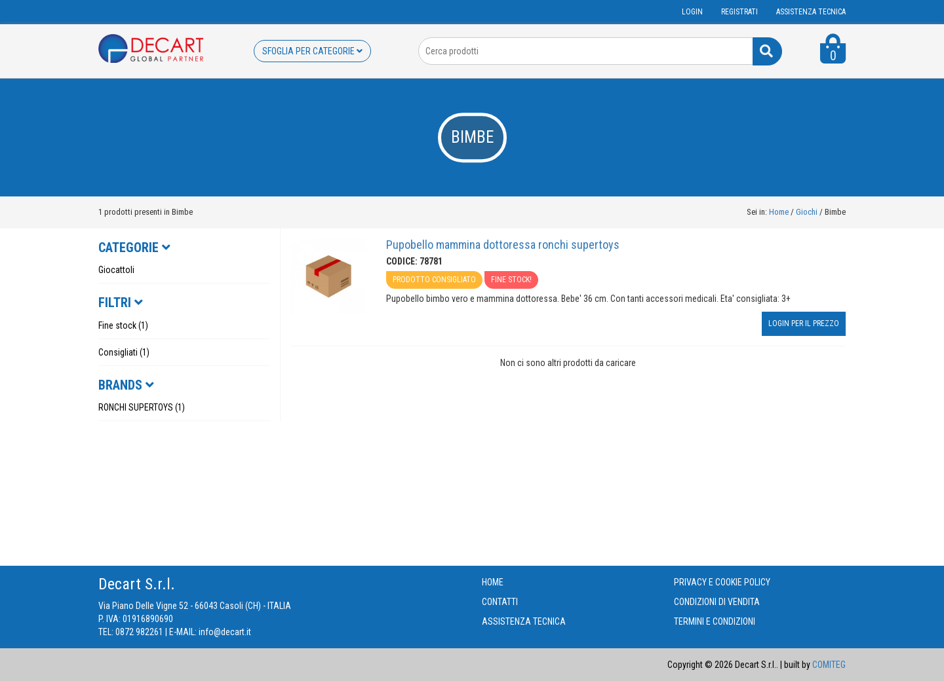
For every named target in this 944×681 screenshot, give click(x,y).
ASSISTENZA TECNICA (811, 11)
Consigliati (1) (123, 352)
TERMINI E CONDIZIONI (714, 621)
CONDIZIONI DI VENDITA (717, 602)
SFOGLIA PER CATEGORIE (312, 51)
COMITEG (829, 664)
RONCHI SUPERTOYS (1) (141, 407)
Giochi (807, 212)
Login (692, 11)
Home (779, 212)
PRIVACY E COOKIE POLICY (722, 582)
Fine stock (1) (123, 325)
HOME (492, 582)
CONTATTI (500, 602)
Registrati (739, 11)
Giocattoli (116, 270)
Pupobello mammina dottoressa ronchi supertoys (503, 244)
